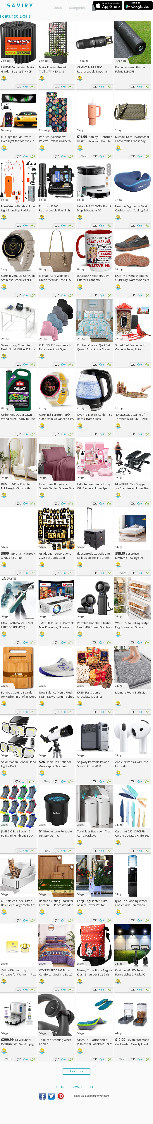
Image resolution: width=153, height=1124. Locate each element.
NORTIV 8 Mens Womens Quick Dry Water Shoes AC (132, 278)
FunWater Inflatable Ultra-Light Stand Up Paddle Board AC (18, 210)
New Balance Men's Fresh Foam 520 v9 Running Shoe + (56, 696)
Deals (57, 7)
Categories (77, 7)
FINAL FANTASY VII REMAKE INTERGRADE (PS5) (18, 625)
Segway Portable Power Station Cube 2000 (93, 764)
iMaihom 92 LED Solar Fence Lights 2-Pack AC (130, 972)
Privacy (76, 1087)
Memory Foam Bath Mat (130, 692)
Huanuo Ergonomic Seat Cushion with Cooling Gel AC (131, 210)
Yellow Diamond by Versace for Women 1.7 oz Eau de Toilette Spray (18, 974)
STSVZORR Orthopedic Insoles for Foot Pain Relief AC (94, 1044)
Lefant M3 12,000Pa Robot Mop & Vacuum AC (94, 208)
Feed (90, 1087)
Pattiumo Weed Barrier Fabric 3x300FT (130, 69)
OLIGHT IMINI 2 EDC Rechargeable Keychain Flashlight (92, 71)
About (60, 1087)
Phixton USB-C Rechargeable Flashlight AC (55, 210)
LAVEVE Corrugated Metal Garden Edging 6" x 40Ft (17, 69)
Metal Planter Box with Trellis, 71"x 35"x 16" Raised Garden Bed (54, 71)
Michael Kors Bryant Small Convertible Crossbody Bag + (132, 141)
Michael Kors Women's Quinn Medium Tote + (55, 278)
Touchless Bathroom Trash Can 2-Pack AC (95, 833)
